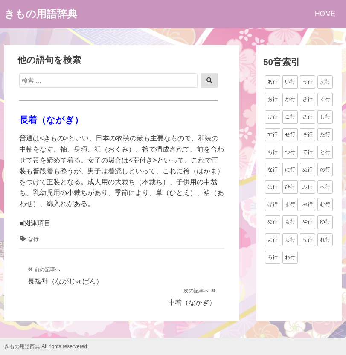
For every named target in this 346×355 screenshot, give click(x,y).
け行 (272, 117)
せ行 (290, 134)
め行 (272, 222)
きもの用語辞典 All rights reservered (45, 346)
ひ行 (290, 187)
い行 (290, 82)
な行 (33, 239)
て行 (307, 152)
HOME (325, 13)
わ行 (290, 257)
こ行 (290, 117)
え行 (325, 82)
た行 (325, 134)
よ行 (272, 240)
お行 (272, 99)
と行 (325, 152)
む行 (325, 204)
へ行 (325, 187)
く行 (325, 99)
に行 (290, 169)
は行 (272, 187)
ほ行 (272, 204)
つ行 (290, 152)
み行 (307, 204)
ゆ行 (325, 222)
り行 (307, 240)
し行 (325, 117)
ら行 (290, 240)
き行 (307, 99)
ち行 (272, 152)
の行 (325, 169)
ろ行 (272, 257)
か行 (290, 99)
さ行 (307, 117)
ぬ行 (307, 169)
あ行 (272, 82)
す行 (272, 134)
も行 (290, 222)
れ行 (325, 240)
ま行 (290, 204)
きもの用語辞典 (40, 14)
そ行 (307, 134)
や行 (307, 222)
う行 (307, 82)
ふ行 (307, 187)
